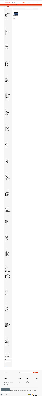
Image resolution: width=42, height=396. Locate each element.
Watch (5, 322)
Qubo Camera (6, 266)
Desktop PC (6, 113)
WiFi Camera (6, 327)
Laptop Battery (6, 193)
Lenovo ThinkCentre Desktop (8, 206)
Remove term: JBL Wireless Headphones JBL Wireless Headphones (7, 272)
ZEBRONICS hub (6, 344)
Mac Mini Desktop (6, 217)
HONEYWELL (6, 146)
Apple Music (6, 33)
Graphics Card (6, 141)
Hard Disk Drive (6, 142)
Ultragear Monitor (6, 311)
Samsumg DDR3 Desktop (7, 274)
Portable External (6, 249)
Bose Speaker (6, 60)
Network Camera (6, 236)
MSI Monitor (6, 233)
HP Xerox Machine (6, 162)
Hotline (29, 2)
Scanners (18, 390)
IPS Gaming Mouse (7, 175)
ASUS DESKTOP (6, 44)
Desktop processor (7, 115)
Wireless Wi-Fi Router (7, 339)
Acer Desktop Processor (7, 13)
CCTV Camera (6, 66)
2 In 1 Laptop (6, 10)
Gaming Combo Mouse (7, 128)
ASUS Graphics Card (7, 45)
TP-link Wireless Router (7, 309)
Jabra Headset (6, 177)
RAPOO (5, 269)
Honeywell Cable (6, 147)
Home (4, 6)
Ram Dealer (6, 268)
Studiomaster (6, 295)
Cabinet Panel (6, 63)
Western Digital (6, 323)
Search (24, 2)
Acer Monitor (6, 15)
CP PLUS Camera (6, 76)
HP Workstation (6, 161)
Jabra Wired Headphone (7, 178)
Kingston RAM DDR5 (7, 189)
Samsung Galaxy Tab (7, 278)
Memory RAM (6, 221)
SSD (5, 292)
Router (5, 273)
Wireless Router (6, 337)
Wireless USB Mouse (7, 338)
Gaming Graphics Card (7, 130)
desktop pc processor (7, 114)
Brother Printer (6, 62)
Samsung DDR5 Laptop (7, 277)
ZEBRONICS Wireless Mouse (7, 355)
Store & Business (6, 294)
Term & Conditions (27, 381)
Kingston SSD (6, 190)
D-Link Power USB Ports (7, 94)
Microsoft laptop (6, 223)
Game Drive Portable (7, 127)
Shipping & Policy (27, 382)
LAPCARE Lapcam (7, 192)
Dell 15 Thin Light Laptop (7, 99)
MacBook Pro (6, 220)
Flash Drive (6, 126)
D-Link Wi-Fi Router (7, 96)
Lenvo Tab (6, 208)
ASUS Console (6, 43)
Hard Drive (6, 143)
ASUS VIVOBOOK (6, 50)
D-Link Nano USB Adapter (7, 93)
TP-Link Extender (6, 305)
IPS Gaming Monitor (7, 174)
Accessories (6, 11)
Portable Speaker (6, 250)
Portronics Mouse (6, 254)
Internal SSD (6, 173)
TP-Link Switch (6, 308)
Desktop (6, 110)
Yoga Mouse (6, 340)
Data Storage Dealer (7, 98)
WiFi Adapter (6, 326)
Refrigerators (6, 270)
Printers (12, 390)
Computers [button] (18, 4)
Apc (5, 29)
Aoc (5, 27)
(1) (6, 366)
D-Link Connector (6, 92)
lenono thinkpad (6, 195)
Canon (5, 64)
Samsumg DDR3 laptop (7, 275)
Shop (6, 6)
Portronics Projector (7, 255)
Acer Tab (6, 16)
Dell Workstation (6, 109)
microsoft (6, 222)
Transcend (6, 310)
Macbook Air (6, 219)
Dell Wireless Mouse (7, 108)
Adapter (6, 17)
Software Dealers (6, 290)
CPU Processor (6, 80)
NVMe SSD (6, 240)
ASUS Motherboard (7, 49)
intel (5, 163)
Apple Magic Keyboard (7, 32)
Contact (19, 382)
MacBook (6, 218)
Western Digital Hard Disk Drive (8, 324)
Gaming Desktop (6, 129)
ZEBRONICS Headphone (7, 343)
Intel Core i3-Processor (7, 164)
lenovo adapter (6, 196)
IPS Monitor (6, 176)
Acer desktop (6, 12)
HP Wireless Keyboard (7, 160)
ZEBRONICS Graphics (7, 341)
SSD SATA (6, 293)
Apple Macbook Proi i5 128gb (15, 17)
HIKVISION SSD (6, 145)
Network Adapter (6, 235)
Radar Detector (6, 267)
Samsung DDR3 (6, 276)
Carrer (19, 381)
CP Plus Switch (6, 77)
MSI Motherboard (6, 234)
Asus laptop (6, 47)
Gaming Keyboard (6, 131)
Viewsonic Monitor (7, 320)
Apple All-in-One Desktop (7, 31)
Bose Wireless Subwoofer (7, 61)
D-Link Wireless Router (7, 97)
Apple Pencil (6, 34)
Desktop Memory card (7, 112)
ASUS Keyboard (6, 46)
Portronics (6, 251)
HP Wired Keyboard (7, 159)
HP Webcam (6, 158)
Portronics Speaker (7, 256)
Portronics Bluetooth (7, 252)
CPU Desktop (6, 79)
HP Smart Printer (6, 157)
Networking (6, 238)
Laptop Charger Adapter (7, 194)
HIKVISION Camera (7, 144)
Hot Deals (13, 4)
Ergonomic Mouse (6, 124)
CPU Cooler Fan (6, 78)
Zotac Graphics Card (7, 356)
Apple (15, 18)
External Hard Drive (7, 125)
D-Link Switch (6, 95)
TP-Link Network (6, 306)
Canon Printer (6, 65)
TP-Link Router (6, 307)
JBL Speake (6, 179)
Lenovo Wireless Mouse (7, 207)
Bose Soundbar (6, 59)
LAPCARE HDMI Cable (7, 191)
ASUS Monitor (6, 48)
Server (5, 288)
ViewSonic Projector (7, 321)
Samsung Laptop (6, 279)
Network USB (6, 237)
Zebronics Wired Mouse (7, 353)
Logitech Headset (6, 210)
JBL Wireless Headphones (7, 180)
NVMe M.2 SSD (6, 239)
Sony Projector (6, 291)
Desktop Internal (6, 111)
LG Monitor (6, 209)
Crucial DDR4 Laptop (7, 82)
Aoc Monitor (6, 28)
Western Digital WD (7, 325)
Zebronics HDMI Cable (7, 342)
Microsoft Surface (6, 224)
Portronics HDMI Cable (7, 253)
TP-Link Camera (6, 304)
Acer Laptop (6, 14)
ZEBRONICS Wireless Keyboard (8, 354)
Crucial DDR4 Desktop (7, 81)
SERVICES (6, 289)
